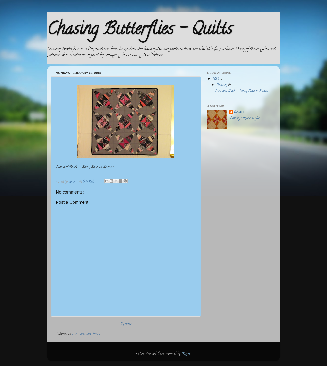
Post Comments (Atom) (86, 334)
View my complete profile (244, 118)
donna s (239, 112)
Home (126, 324)
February (222, 85)
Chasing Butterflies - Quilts (139, 30)
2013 (216, 79)
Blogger (186, 353)
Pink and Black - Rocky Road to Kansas (241, 91)
